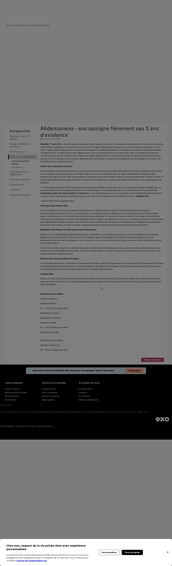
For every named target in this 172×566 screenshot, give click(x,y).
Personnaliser (109, 552)
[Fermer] (168, 552)
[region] (86, 552)
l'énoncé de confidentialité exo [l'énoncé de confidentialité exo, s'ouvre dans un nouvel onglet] (32, 560)
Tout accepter (132, 552)
